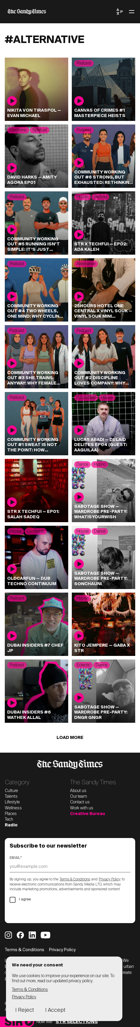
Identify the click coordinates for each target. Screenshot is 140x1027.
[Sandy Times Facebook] (20, 935)
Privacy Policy (110, 879)
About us (78, 791)
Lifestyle (12, 802)
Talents (11, 796)
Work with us (81, 808)
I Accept (55, 1010)
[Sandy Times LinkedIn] (32, 935)
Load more (70, 738)
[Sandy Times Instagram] (8, 935)
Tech (9, 819)
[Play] (29, 1022)
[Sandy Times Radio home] (13, 1022)
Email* (16, 858)
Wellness (13, 808)
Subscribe (28, 913)
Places (11, 814)
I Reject (24, 1010)
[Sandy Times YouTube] (45, 935)
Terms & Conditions (75, 879)
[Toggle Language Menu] (119, 11)
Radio (11, 825)
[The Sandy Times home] (60, 12)
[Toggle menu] (131, 11)
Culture (11, 791)
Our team (78, 796)
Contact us (80, 802)
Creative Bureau (87, 814)
